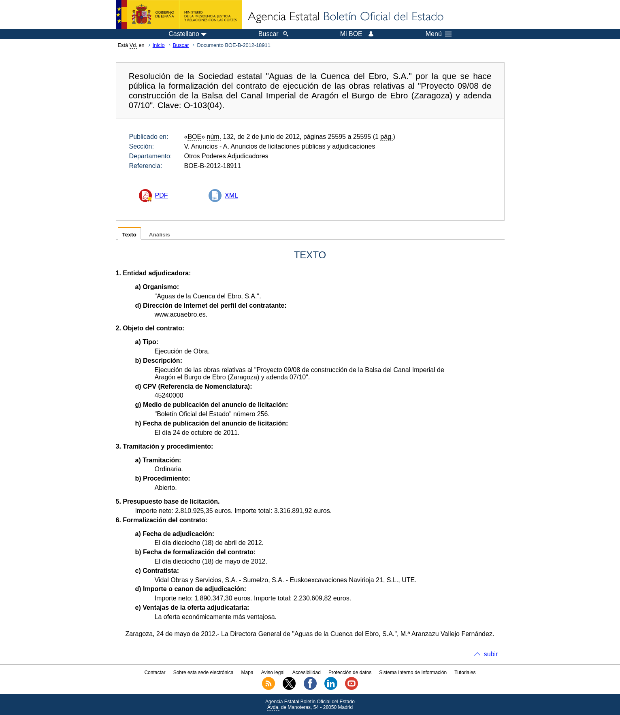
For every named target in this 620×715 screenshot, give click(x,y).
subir (491, 654)
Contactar (154, 672)
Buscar (181, 45)
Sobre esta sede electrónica (203, 672)
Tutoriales (464, 672)
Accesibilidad (306, 672)
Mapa (247, 672)
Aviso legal (273, 672)
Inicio (159, 45)
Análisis (159, 235)
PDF (161, 195)
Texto (129, 235)
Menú (439, 34)
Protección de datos (349, 672)
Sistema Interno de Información (413, 672)
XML (231, 195)
